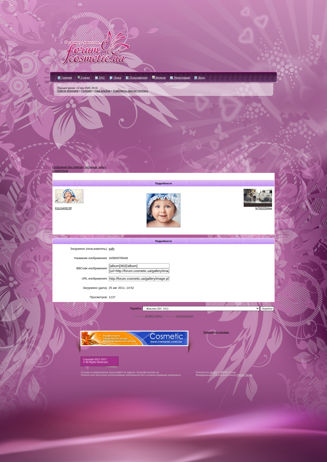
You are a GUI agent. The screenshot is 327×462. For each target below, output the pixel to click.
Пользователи (137, 77)
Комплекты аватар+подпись (130, 90)
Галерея (65, 77)
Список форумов (68, 90)
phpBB (213, 372)
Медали (159, 77)
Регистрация (180, 77)
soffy (111, 248)
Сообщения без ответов (67, 167)
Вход (199, 77)
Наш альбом (102, 90)
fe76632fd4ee (263, 208)
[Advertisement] (163, 131)
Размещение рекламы (216, 332)
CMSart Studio (244, 375)
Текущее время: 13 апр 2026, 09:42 (77, 88)
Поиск (115, 77)
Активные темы (94, 167)
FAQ (99, 77)
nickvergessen (184, 316)
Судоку (83, 77)
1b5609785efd (60, 170)
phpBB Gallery (153, 316)
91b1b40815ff (63, 208)
